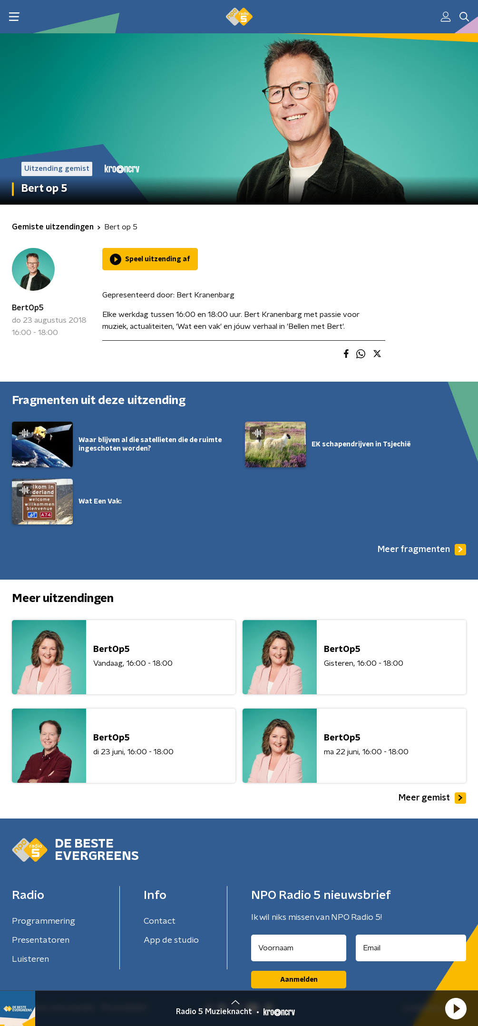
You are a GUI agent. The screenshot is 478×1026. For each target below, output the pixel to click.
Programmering (43, 921)
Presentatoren (40, 940)
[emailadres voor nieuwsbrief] (411, 948)
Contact (160, 921)
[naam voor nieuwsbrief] (298, 948)
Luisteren (30, 959)
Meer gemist (432, 798)
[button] (455, 1008)
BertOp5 (28, 308)
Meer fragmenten (422, 549)
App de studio (171, 940)
